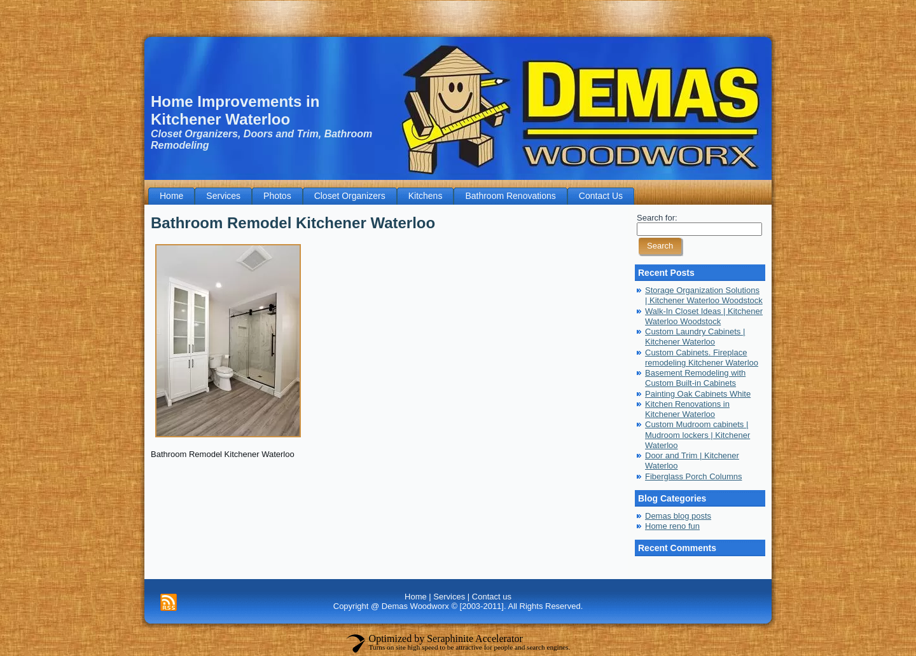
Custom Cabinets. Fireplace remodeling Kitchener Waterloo (701, 357)
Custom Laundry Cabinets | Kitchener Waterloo (695, 336)
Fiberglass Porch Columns (693, 476)
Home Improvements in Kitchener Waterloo (235, 110)
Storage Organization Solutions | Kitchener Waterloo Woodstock (704, 295)
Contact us (491, 596)
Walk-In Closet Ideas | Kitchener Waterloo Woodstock (704, 316)
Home (416, 596)
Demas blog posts (678, 516)
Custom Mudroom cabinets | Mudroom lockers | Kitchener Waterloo (697, 435)
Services (449, 596)
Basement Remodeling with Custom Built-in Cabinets (695, 378)
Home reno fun (672, 526)
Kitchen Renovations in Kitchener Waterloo (687, 409)
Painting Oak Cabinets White (698, 394)
